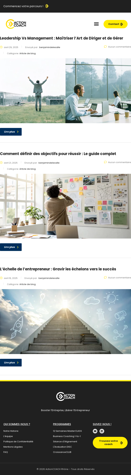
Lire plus (11, 131)
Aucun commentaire (117, 46)
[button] (96, 24)
